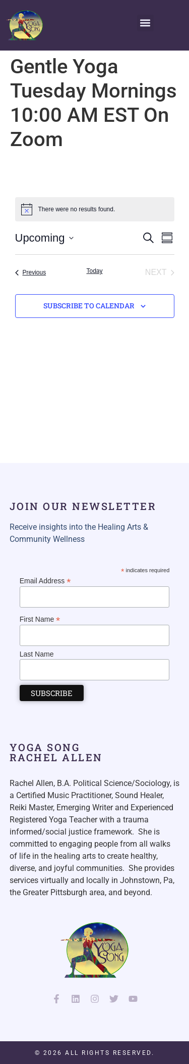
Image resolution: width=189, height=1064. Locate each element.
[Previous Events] (30, 272)
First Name (40, 619)
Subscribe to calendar (89, 305)
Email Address (45, 580)
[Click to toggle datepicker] (44, 237)
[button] (145, 23)
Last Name (37, 654)
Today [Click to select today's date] (94, 270)
